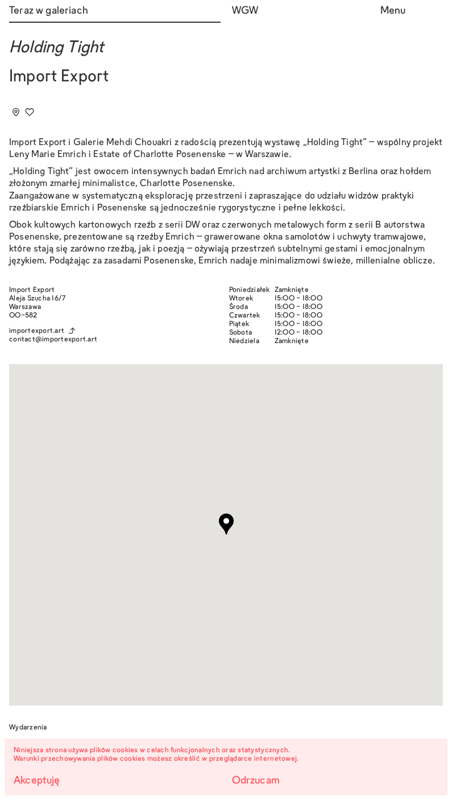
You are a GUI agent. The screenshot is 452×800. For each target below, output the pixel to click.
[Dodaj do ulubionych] (29, 112)
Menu (393, 11)
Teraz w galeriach (48, 11)
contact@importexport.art (53, 339)
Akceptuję (37, 781)
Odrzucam (256, 781)
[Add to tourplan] (16, 112)
